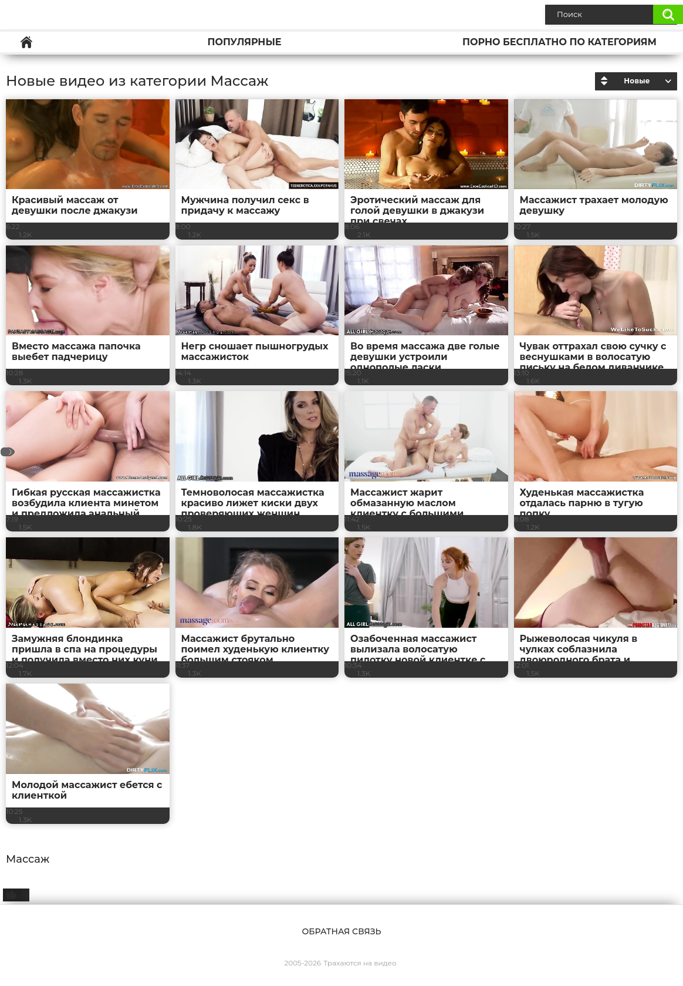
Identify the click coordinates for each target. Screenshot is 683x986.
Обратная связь (341, 931)
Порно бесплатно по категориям (559, 42)
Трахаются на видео (359, 962)
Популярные (244, 42)
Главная (26, 42)
